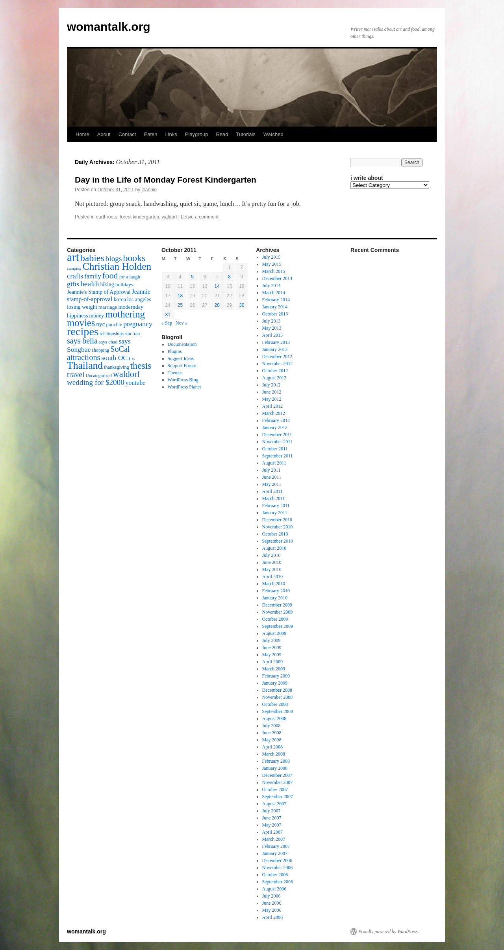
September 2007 (277, 796)
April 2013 (272, 335)
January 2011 (274, 512)
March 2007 (273, 839)
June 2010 (272, 562)
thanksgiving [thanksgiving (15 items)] (116, 367)
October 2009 (275, 619)
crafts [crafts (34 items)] (75, 276)
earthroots (106, 217)
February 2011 (276, 505)
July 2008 (271, 725)
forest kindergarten (139, 217)
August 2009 (274, 633)
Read (222, 134)
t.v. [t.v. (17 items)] (132, 358)
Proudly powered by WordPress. (388, 931)
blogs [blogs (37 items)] (114, 258)
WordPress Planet (184, 387)
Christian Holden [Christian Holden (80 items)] (117, 266)
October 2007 (275, 789)
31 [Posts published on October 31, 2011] (167, 314)
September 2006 (277, 882)
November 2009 (277, 612)
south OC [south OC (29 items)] (114, 358)
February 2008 (276, 761)
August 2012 (274, 378)
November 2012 (277, 363)
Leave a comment (199, 217)
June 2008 (272, 732)
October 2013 (275, 314)
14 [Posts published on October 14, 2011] (217, 286)
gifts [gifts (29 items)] (73, 284)
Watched (273, 134)
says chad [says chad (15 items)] (108, 342)
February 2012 (276, 420)
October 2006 (275, 874)
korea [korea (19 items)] (120, 299)
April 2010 (272, 576)
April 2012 (272, 406)
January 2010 (274, 598)
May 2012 (272, 399)
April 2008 (272, 747)
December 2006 (277, 860)
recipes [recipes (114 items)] (82, 331)
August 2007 (274, 803)
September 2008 (277, 711)
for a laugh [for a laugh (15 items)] (129, 277)
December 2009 (277, 605)
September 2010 (277, 541)
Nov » (181, 323)
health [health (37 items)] (89, 284)
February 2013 (276, 342)
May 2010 (272, 569)
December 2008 (277, 690)
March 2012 (273, 413)
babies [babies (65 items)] (92, 258)
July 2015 (271, 257)
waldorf (169, 217)
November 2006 (277, 867)
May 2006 (272, 910)
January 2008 (274, 768)
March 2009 (273, 669)
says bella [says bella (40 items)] (82, 340)
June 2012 (272, 392)
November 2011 (277, 441)
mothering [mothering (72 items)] (125, 314)
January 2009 (274, 683)
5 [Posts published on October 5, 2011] (192, 277)
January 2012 (274, 427)
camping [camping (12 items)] (74, 268)
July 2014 (271, 285)
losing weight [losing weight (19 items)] (82, 307)
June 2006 (272, 903)
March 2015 (273, 271)
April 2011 (272, 491)
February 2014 (276, 299)
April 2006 (272, 917)
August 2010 (274, 548)
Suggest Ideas (181, 358)
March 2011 (273, 498)
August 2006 (274, 889)
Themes (175, 372)
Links (171, 134)
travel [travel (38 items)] (75, 374)
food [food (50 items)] (110, 275)
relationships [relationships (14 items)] (112, 333)
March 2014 (273, 292)
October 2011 (275, 449)
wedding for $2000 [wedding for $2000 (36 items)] (95, 382)
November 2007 (277, 782)
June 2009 (272, 647)
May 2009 (272, 654)
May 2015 (272, 264)
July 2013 (271, 321)
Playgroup (196, 134)
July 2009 (271, 640)
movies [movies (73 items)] (81, 322)
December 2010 (277, 520)
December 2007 (277, 775)
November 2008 (277, 697)
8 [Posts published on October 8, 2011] (229, 277)
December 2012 (277, 356)
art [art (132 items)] (73, 257)
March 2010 (273, 583)
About (104, 134)
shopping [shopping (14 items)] (100, 350)
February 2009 (276, 676)
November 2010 (277, 527)
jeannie (149, 189)
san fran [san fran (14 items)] (132, 333)
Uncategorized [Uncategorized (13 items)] (98, 375)
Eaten (150, 134)
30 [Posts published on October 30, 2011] (241, 305)
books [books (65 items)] (134, 258)
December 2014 (277, 278)
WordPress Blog (183, 380)
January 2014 (274, 307)
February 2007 (276, 846)
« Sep (166, 323)
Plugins (175, 351)
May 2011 (272, 484)
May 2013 (272, 328)
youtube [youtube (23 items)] (135, 382)
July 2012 (271, 385)
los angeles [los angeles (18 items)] (139, 299)
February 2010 (276, 591)
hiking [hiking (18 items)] (107, 284)
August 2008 (274, 718)
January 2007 (274, 853)
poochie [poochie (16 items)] (114, 324)
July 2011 (271, 470)
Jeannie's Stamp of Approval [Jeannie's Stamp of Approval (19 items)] (99, 292)
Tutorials (245, 134)
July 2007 (271, 811)
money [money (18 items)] (96, 316)
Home (82, 134)
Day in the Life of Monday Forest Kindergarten (165, 179)
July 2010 (271, 555)
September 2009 (277, 626)
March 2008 (273, 754)
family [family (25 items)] (92, 276)
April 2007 (272, 832)
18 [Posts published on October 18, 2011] (180, 296)
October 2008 (275, 704)
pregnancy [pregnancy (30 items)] (137, 324)
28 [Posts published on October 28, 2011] (217, 305)
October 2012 (275, 370)
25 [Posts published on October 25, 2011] (180, 305)
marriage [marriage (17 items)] (107, 307)
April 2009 (272, 661)
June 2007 (272, 818)
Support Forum (182, 365)
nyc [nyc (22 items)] (100, 324)
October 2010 (275, 534)
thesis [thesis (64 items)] (141, 365)
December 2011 (277, 434)
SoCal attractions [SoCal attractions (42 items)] (98, 353)
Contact (127, 134)
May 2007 (272, 825)
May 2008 (272, 740)
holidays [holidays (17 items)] (124, 284)
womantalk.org (108, 26)
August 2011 (274, 463)
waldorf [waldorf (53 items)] (126, 374)
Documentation (182, 344)
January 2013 (274, 349)
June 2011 (272, 477)
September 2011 (277, 456)
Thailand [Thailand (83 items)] (85, 365)
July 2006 (271, 896)
